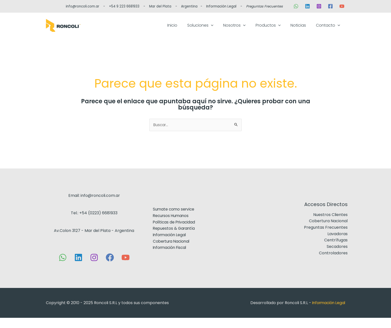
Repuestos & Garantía (174, 238)
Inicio (200, 30)
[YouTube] (342, 6)
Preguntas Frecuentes (264, 6)
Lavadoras (337, 244)
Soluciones (223, 30)
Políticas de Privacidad (174, 232)
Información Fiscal (170, 258)
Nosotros (252, 30)
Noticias (305, 30)
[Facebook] (330, 6)
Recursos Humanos (171, 226)
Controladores (333, 263)
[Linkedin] (307, 6)
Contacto (330, 30)
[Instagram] (319, 6)
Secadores (337, 257)
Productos (280, 30)
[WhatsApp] (296, 6)
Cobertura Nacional (171, 251)
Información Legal (221, 6)
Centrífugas (336, 250)
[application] (233, 30)
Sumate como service (173, 219)
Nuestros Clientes (330, 225)
